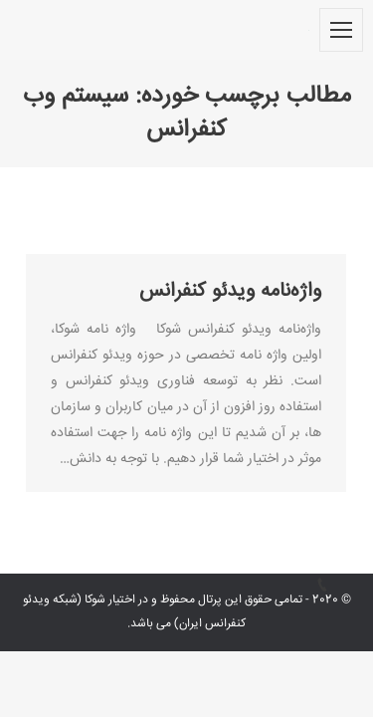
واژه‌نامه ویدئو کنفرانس (230, 292)
